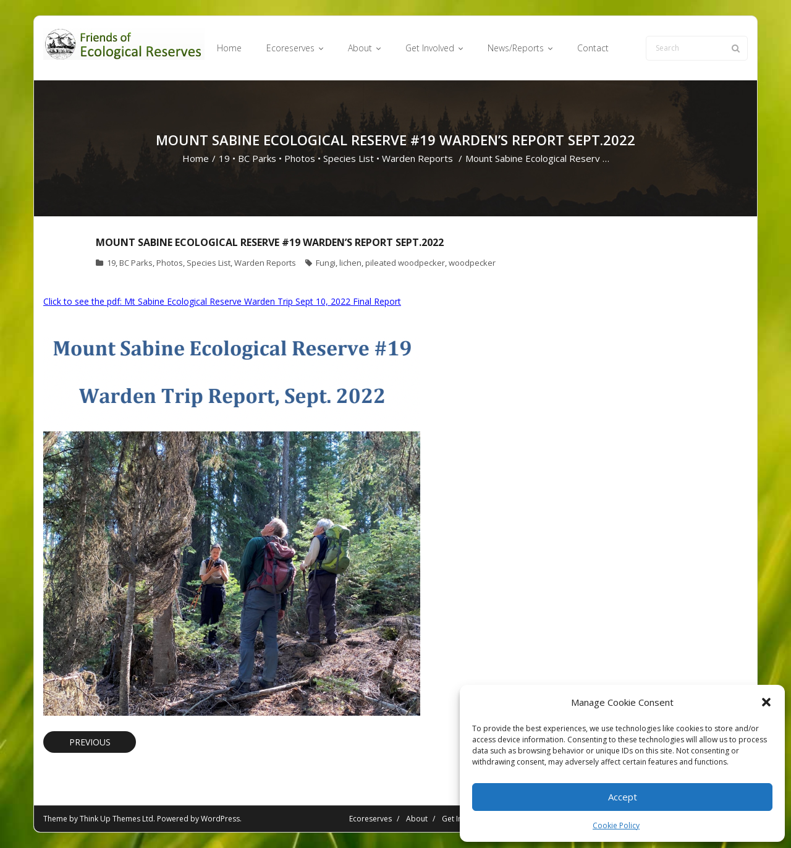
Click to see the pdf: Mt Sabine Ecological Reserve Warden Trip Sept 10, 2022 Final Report (222, 301)
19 (224, 158)
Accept (622, 797)
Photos (299, 158)
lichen (350, 262)
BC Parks (257, 158)
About (417, 818)
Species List (348, 158)
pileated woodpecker (405, 262)
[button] (766, 702)
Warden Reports (417, 158)
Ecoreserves (370, 818)
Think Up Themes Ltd (116, 818)
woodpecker (472, 262)
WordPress (220, 818)
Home (195, 158)
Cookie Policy (616, 825)
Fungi (326, 262)
